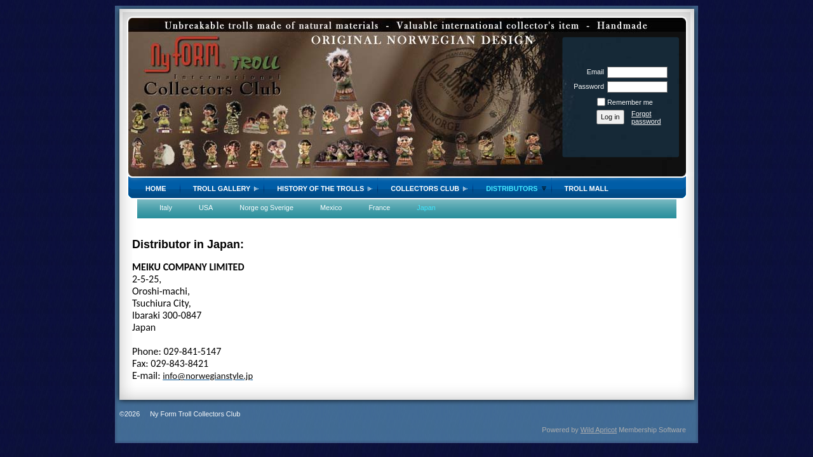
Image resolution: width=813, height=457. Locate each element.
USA (206, 207)
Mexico (331, 207)
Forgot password (646, 117)
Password (586, 86)
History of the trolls (320, 188)
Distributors (511, 188)
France (379, 207)
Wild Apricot (599, 430)
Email (593, 72)
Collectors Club (425, 188)
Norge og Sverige (266, 207)
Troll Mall (586, 188)
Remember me (630, 102)
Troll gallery (222, 188)
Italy (165, 207)
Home (155, 188)
